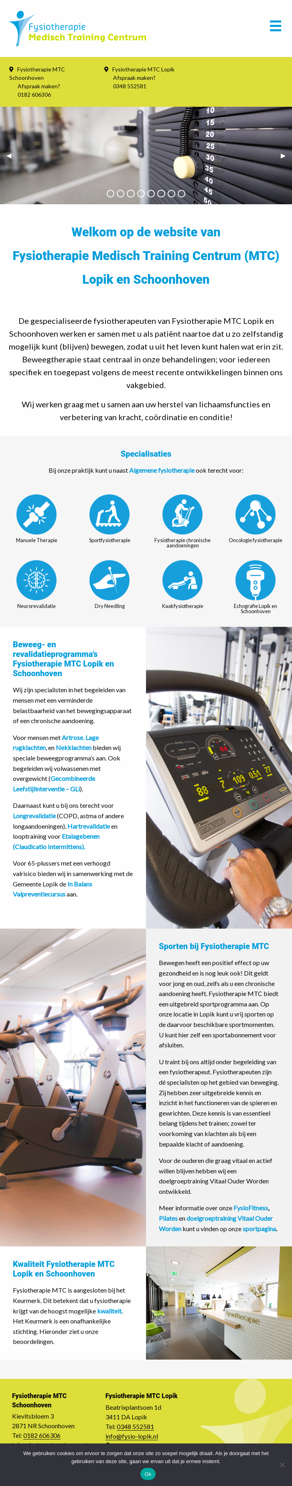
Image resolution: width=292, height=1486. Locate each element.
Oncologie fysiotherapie (255, 518)
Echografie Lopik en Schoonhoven (255, 587)
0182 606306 (42, 1435)
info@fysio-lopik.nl (131, 1436)
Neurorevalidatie (36, 584)
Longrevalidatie (34, 815)
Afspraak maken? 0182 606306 (39, 90)
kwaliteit (109, 1311)
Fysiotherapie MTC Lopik (143, 69)
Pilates (168, 1218)
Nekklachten (74, 747)
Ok (147, 1474)
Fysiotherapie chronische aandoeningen (182, 521)
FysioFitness (250, 1208)
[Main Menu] (275, 28)
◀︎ (12, 155)
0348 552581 (135, 1426)
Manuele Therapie (36, 518)
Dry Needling (109, 584)
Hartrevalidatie (88, 826)
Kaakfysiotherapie (182, 584)
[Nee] (282, 1465)
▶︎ (286, 155)
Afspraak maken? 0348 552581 (134, 81)
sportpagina (259, 1228)
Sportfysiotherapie (109, 518)
